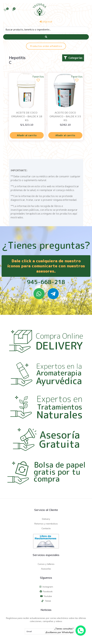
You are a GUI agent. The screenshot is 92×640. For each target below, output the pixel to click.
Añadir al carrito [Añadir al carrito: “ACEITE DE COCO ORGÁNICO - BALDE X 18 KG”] (27, 135)
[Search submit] (46, 37)
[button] (73, 57)
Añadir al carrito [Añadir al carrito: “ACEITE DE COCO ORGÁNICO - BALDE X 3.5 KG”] (65, 135)
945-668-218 (46, 282)
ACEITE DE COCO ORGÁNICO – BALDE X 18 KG (26, 116)
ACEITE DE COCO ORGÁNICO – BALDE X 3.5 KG (65, 116)
